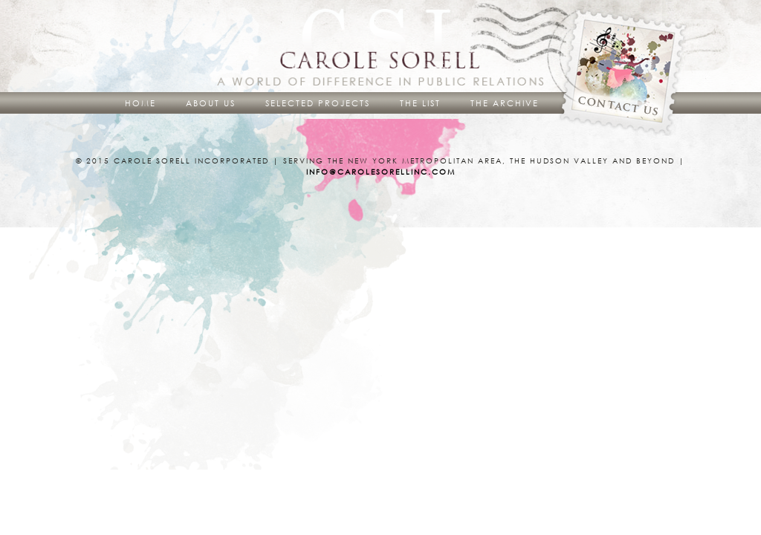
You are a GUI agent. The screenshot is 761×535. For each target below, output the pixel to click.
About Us (211, 103)
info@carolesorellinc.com (381, 172)
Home (140, 103)
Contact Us (626, 73)
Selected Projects (317, 103)
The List (420, 103)
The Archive (504, 103)
